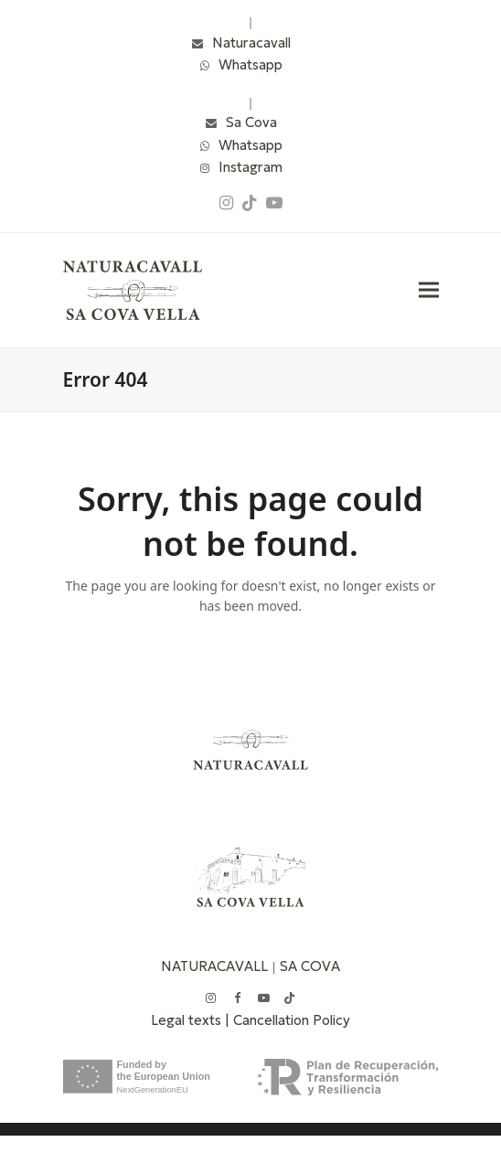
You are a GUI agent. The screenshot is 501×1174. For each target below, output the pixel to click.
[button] (429, 290)
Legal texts (188, 1020)
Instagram (250, 167)
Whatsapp (250, 64)
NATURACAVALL (214, 966)
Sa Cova (251, 122)
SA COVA (310, 966)
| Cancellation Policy (287, 1020)
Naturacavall (251, 42)
